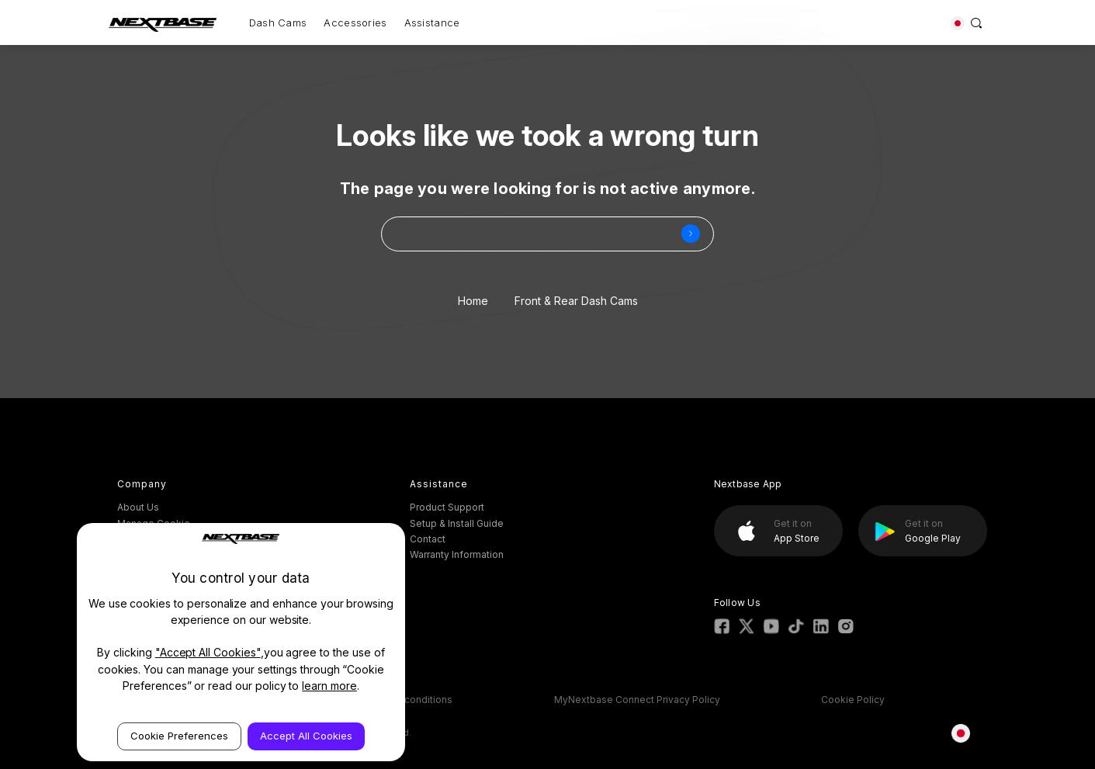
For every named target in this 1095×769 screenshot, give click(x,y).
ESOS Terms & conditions (394, 699)
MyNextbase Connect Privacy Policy (637, 699)
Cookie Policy (853, 699)
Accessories (355, 22)
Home (473, 300)
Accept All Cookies (306, 735)
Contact (427, 539)
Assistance (432, 22)
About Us (138, 507)
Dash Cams (278, 22)
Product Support (447, 507)
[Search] (976, 22)
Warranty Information (457, 554)
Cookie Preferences (179, 735)
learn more (329, 685)
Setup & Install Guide (457, 523)
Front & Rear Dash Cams (576, 300)
